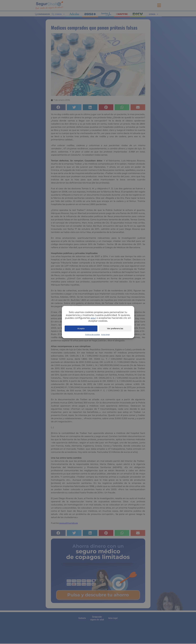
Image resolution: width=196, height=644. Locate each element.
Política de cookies (92, 334)
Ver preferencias (115, 328)
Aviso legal (105, 334)
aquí (93, 317)
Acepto (81, 328)
